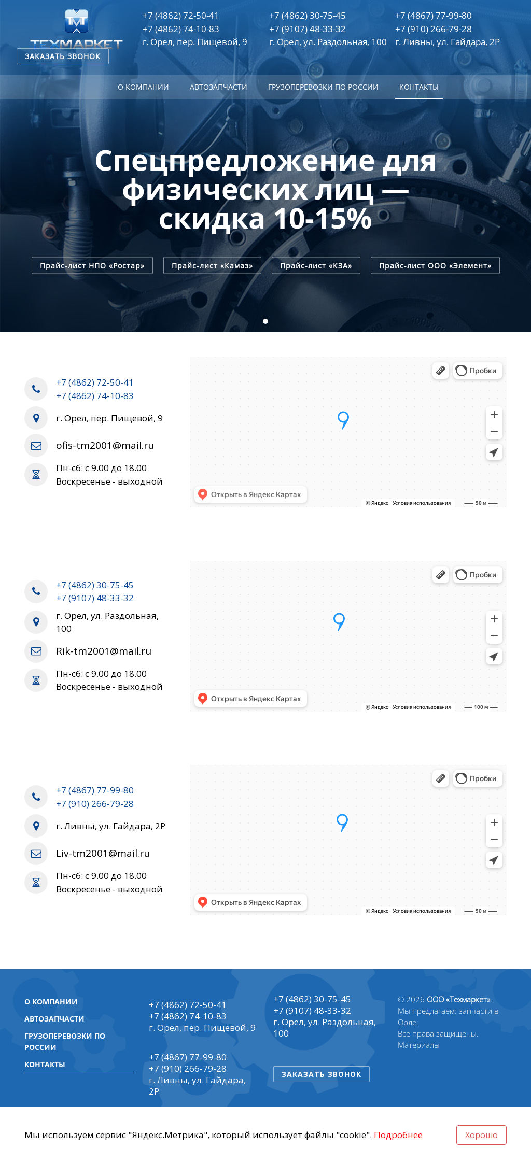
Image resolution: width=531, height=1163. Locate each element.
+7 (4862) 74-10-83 (181, 29)
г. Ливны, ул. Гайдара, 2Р (447, 42)
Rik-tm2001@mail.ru (103, 651)
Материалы (419, 1045)
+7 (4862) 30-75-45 (307, 15)
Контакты (419, 87)
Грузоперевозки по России (323, 87)
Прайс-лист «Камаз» (212, 265)
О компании (143, 87)
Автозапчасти (218, 87)
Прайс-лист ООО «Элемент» (435, 265)
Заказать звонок (63, 56)
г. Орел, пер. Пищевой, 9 (195, 42)
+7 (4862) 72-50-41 (181, 15)
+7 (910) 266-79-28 (433, 29)
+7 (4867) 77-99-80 (433, 15)
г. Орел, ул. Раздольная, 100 (328, 42)
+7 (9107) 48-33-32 (307, 29)
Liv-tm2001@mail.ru (103, 853)
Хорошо (481, 1135)
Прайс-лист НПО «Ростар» (92, 265)
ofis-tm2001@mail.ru (105, 445)
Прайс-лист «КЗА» (316, 265)
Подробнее (398, 1135)
